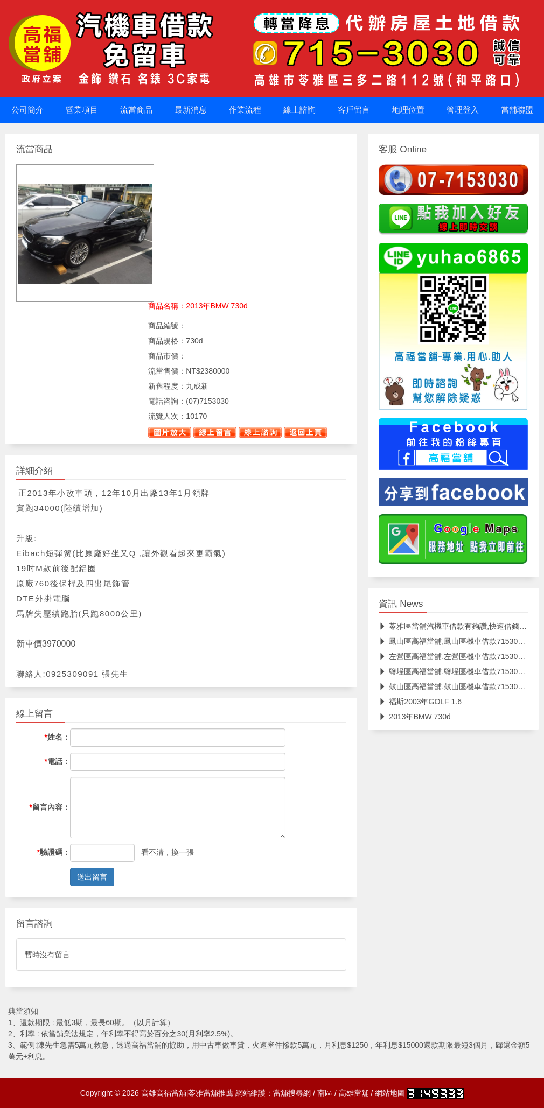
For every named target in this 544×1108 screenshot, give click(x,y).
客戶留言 (354, 110)
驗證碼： (53, 852)
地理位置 (408, 110)
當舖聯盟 (517, 110)
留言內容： (50, 807)
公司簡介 (27, 110)
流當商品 (136, 110)
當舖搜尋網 (292, 1093)
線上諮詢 (299, 110)
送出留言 (92, 877)
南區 (324, 1093)
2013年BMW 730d (414, 716)
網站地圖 (390, 1093)
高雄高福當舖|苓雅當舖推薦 (187, 1093)
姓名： (57, 737)
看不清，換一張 (167, 852)
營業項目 (82, 110)
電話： (57, 761)
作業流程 (245, 110)
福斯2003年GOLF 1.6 (420, 701)
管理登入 (463, 110)
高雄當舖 (354, 1093)
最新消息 (191, 110)
